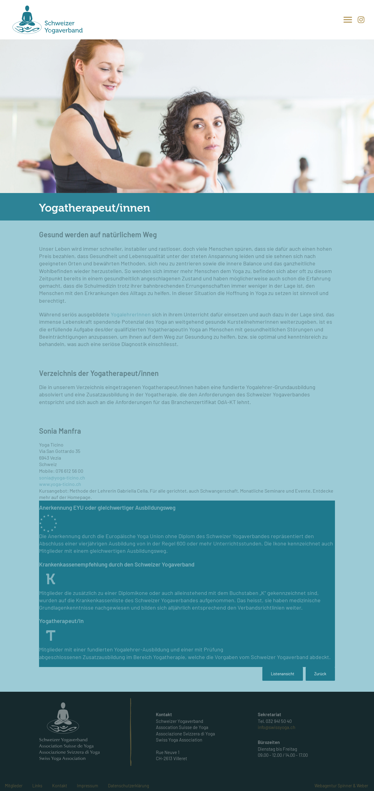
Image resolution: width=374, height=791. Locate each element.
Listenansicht (282, 673)
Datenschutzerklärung (128, 785)
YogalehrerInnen (131, 314)
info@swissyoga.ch (276, 727)
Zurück (320, 673)
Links (37, 785)
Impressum (87, 785)
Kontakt (59, 785)
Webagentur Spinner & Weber (341, 785)
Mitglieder (14, 785)
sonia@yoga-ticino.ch (62, 477)
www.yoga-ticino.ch (60, 484)
